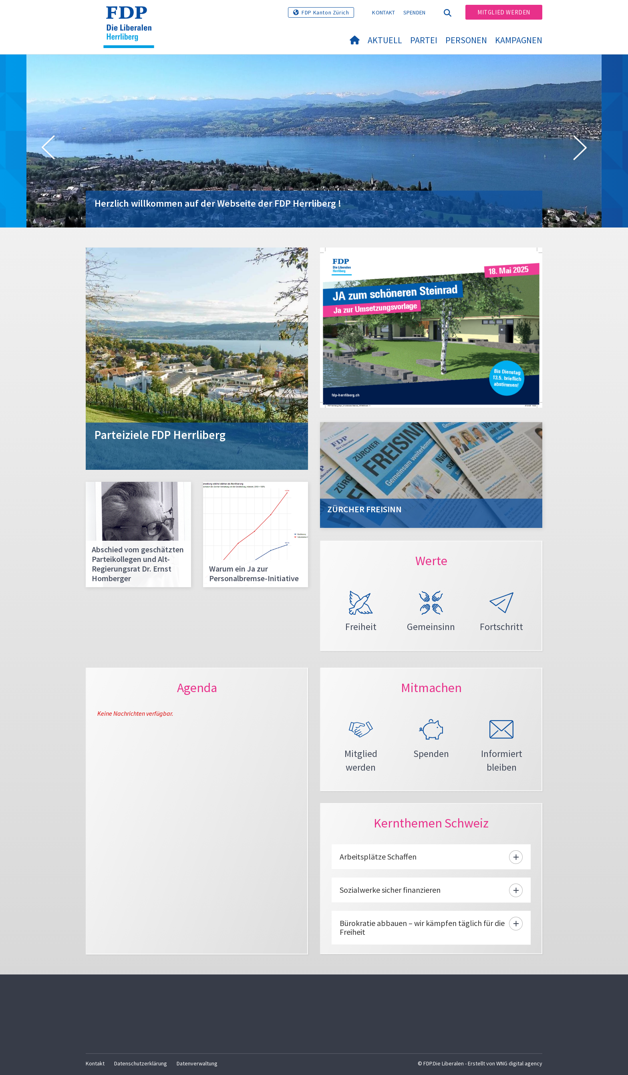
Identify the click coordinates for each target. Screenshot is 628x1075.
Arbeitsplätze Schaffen (378, 857)
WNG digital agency (519, 1063)
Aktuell (385, 40)
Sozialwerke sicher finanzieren (390, 890)
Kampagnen (518, 40)
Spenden (414, 12)
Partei (423, 40)
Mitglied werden (503, 12)
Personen (466, 40)
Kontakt (383, 12)
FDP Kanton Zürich (325, 12)
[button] (48, 149)
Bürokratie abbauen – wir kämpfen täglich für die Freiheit (422, 927)
